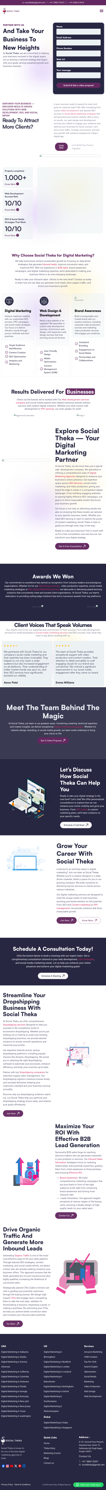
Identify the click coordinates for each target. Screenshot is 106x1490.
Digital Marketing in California (15, 1371)
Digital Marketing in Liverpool (57, 1371)
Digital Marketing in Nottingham (59, 1386)
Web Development (93, 1396)
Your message (78, 74)
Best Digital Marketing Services (44, 589)
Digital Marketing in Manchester (53, 1379)
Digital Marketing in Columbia (15, 1376)
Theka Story (49, 1448)
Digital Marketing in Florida (13, 1386)
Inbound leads (49, 264)
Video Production (92, 1386)
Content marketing (81, 904)
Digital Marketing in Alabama (14, 1352)
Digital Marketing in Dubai (56, 1422)
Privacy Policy (7, 1484)
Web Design (89, 1391)
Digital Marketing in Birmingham (53, 1354)
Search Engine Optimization (91, 1369)
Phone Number (78, 51)
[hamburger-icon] (101, 11)
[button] (88, 1484)
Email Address (78, 41)
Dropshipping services (14, 1024)
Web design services (49, 586)
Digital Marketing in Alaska (13, 1357)
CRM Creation (90, 1357)
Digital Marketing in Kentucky (15, 1396)
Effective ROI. (76, 1172)
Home (47, 1443)
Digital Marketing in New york (15, 1401)
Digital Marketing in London (57, 1366)
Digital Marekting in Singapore (58, 1427)
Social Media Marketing (90, 1379)
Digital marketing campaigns (68, 726)
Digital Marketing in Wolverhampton (53, 1408)
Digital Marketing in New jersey (15, 1406)
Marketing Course (52, 1453)
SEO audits (81, 809)
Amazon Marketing (93, 1352)
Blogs (46, 1458)
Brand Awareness (68, 1177)
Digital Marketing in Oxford (56, 1391)
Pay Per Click (90, 1362)
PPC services (47, 409)
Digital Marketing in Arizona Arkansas (14, 1364)
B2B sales (63, 267)
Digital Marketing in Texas (13, 1411)
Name (78, 30)
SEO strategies (86, 959)
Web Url (78, 62)
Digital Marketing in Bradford (57, 1362)
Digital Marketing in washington (16, 1416)
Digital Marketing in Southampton (53, 1398)
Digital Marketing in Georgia (14, 1391)
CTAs (13, 1298)
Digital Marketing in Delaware (15, 1381)
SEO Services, (76, 483)
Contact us (49, 1463)
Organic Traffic (22, 1255)
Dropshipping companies (32, 1072)
